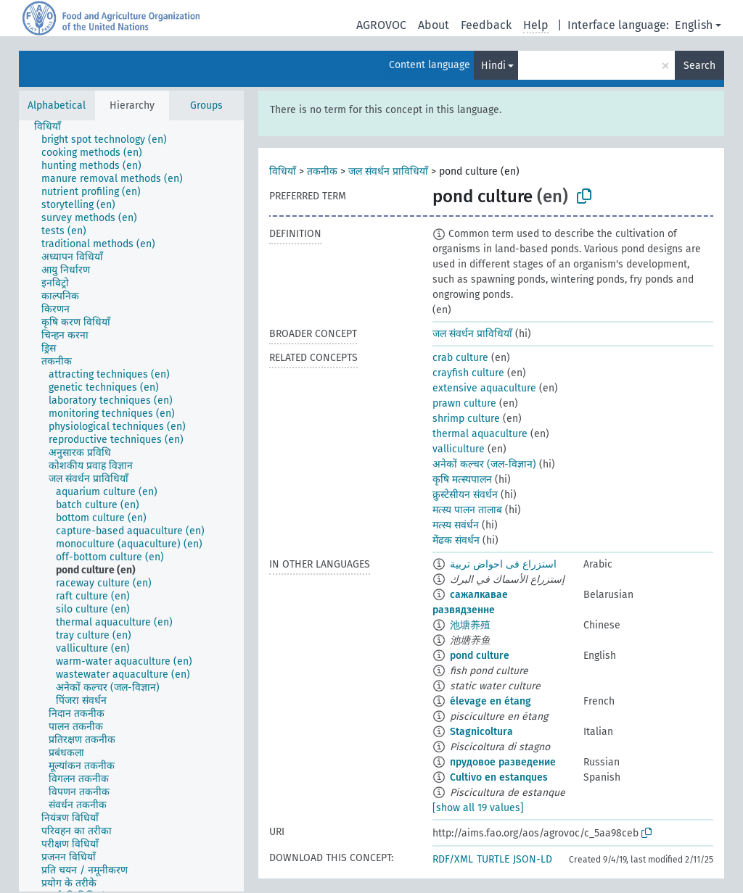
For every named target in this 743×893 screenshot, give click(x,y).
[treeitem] (53, 126)
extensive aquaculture (484, 388)
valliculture (458, 449)
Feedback (486, 25)
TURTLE (493, 859)
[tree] (131, 506)
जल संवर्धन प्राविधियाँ (388, 171)
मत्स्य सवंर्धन (455, 525)
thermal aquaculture (480, 434)
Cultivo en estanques (499, 777)
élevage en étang (490, 701)
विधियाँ (282, 171)
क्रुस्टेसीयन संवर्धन (465, 495)
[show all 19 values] (478, 808)
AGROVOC (381, 25)
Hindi (493, 65)
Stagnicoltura (481, 732)
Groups (206, 105)
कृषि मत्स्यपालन (462, 479)
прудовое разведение (503, 762)
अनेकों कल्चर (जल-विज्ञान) (484, 464)
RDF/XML (452, 859)
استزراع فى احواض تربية (503, 564)
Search (699, 65)
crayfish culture (468, 373)
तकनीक (322, 171)
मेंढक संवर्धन (456, 540)
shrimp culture (466, 418)
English (694, 25)
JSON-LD (532, 859)
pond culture (479, 655)
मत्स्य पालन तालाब (467, 510)
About (433, 25)
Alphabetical (57, 105)
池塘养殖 (470, 625)
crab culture (460, 358)
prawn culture (464, 403)
